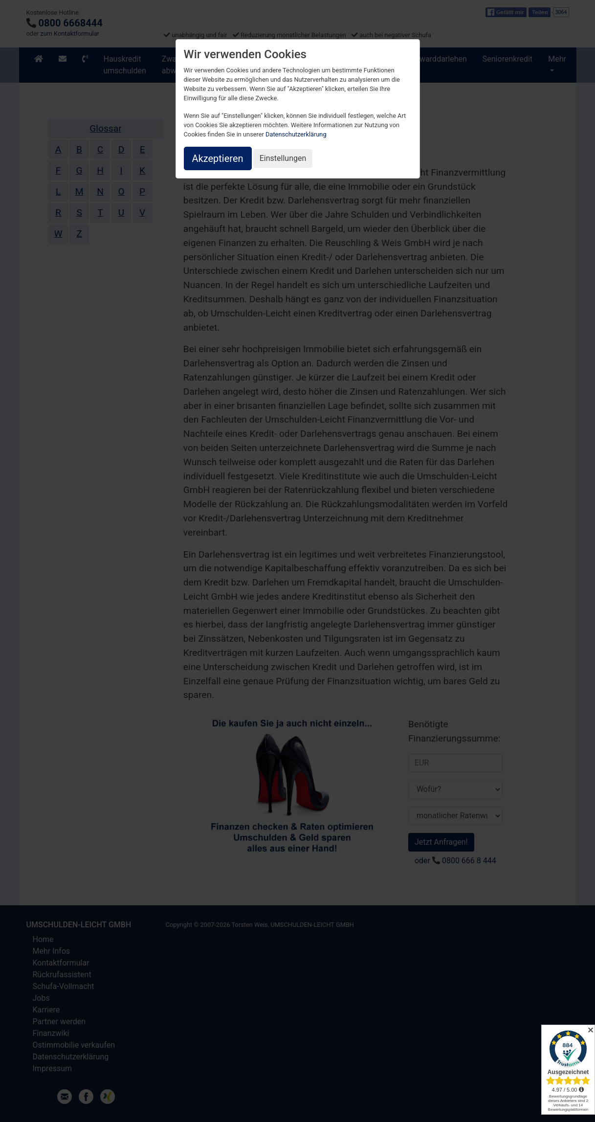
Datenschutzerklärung (296, 134)
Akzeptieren (217, 158)
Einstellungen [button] (283, 158)
